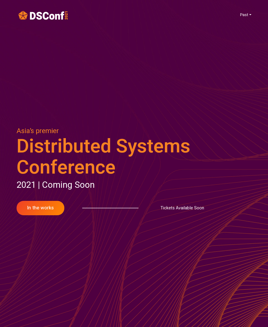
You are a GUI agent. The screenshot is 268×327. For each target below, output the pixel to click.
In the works (40, 207)
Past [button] (244, 15)
